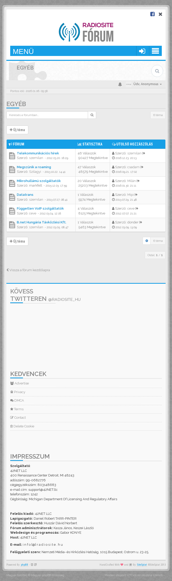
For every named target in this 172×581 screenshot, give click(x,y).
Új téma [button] (17, 130)
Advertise (19, 383)
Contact (18, 417)
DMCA (17, 400)
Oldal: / (155, 255)
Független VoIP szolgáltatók (40, 208)
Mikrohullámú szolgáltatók (39, 181)
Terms (16, 409)
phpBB (24, 564)
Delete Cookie (22, 426)
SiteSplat (142, 564)
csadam (133, 167)
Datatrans (25, 195)
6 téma (158, 115)
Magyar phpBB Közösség (47, 575)
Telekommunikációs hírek (38, 153)
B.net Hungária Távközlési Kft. (41, 222)
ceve (32, 213)
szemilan (36, 158)
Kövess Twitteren (45, 295)
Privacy (17, 392)
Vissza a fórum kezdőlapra (28, 270)
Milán (131, 181)
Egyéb (16, 104)
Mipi (130, 195)
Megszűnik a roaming (34, 167)
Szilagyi (35, 172)
